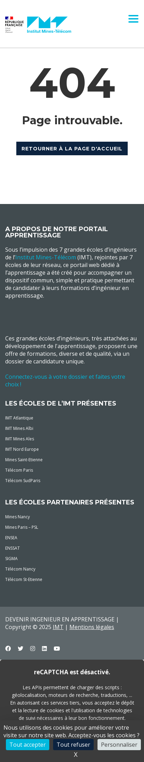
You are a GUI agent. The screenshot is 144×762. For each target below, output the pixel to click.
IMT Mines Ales (19, 439)
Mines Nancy (17, 517)
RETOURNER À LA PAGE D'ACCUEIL (72, 149)
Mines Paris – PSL (21, 527)
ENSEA (11, 538)
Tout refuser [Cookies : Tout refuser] (73, 744)
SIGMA (11, 558)
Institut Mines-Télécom (45, 257)
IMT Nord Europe (22, 449)
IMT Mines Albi (19, 428)
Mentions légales (91, 627)
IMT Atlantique (19, 418)
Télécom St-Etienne (23, 579)
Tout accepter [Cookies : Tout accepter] (27, 744)
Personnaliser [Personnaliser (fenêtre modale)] (119, 744)
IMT (58, 627)
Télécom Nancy (20, 569)
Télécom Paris (19, 470)
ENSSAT (12, 548)
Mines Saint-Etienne (24, 460)
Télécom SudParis (22, 481)
